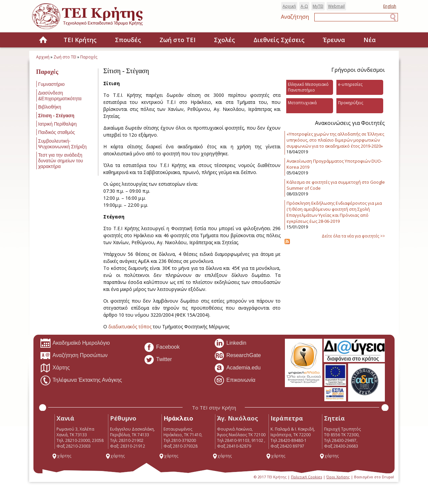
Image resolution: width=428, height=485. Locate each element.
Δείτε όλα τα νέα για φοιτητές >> (353, 236)
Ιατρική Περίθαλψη (57, 124)
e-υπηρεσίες (350, 84)
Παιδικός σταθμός (56, 132)
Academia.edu (237, 368)
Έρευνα (334, 40)
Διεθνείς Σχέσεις (279, 40)
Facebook (162, 347)
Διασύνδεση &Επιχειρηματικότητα (60, 95)
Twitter (158, 359)
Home (43, 40)
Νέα (369, 40)
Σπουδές (128, 40)
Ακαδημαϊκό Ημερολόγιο (75, 343)
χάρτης (61, 456)
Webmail (336, 6)
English (389, 6)
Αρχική (289, 6)
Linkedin (230, 343)
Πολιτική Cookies (306, 476)
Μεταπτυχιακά (302, 103)
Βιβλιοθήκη (49, 107)
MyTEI (318, 6)
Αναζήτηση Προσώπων (74, 355)
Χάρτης (55, 368)
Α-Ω (304, 6)
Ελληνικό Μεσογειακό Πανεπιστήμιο (308, 87)
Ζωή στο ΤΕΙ (177, 40)
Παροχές (88, 57)
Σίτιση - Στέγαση (56, 115)
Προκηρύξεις (350, 103)
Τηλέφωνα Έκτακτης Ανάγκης (81, 380)
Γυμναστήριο (51, 84)
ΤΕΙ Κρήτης (80, 40)
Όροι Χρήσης (338, 476)
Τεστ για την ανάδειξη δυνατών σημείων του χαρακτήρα (60, 160)
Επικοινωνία (234, 380)
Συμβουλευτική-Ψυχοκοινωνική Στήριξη (62, 143)
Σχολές (224, 40)
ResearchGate (237, 355)
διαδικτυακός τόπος (129, 326)
